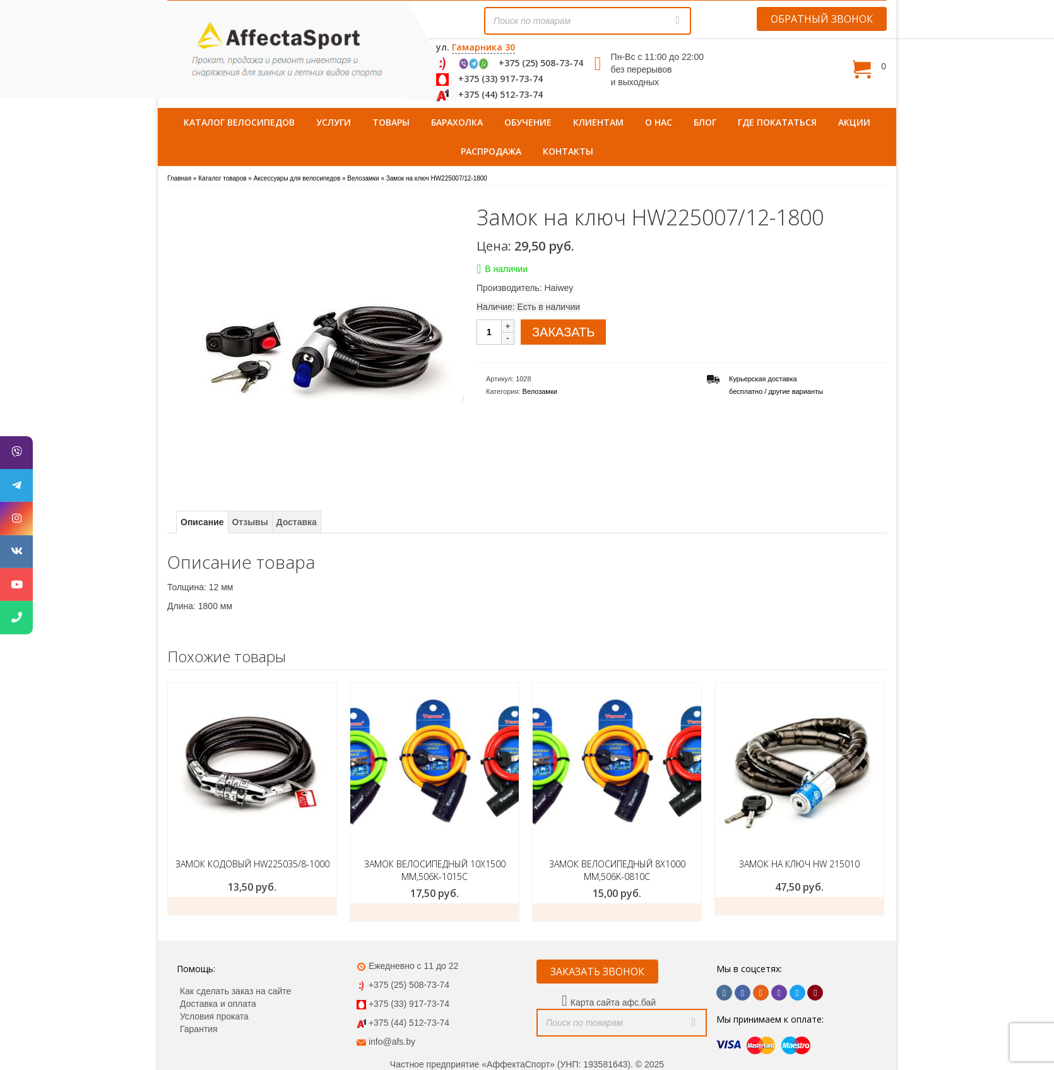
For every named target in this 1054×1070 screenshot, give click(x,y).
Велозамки (540, 391)
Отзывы (250, 522)
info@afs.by (392, 1042)
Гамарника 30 (483, 47)
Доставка (296, 522)
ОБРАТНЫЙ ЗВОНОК (822, 19)
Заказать (252, 906)
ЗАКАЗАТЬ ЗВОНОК (597, 971)
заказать (434, 912)
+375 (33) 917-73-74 (500, 79)
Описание (202, 522)
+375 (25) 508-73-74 (541, 63)
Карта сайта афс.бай (613, 1002)
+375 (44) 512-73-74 (500, 94)
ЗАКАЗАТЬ (563, 332)
